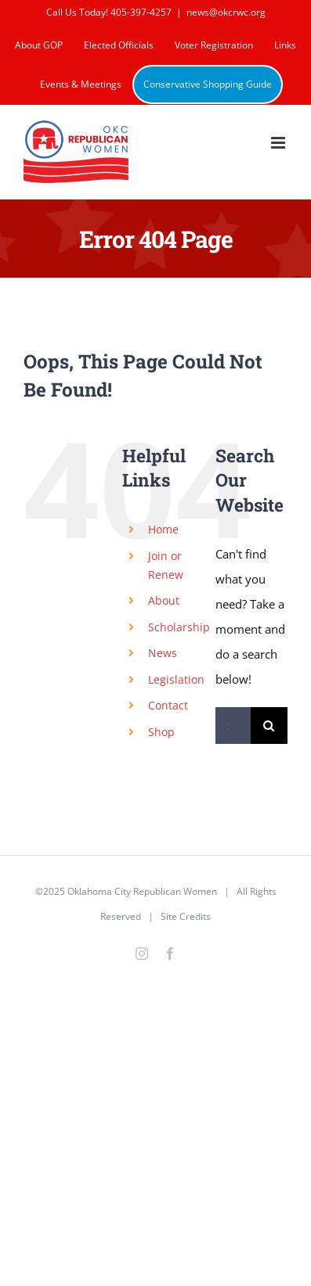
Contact (168, 705)
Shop (161, 731)
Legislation (176, 679)
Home (163, 529)
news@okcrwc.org (226, 12)
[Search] (269, 725)
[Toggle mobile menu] (279, 143)
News (162, 652)
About (163, 600)
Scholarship (179, 627)
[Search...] (233, 725)
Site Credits (186, 916)
